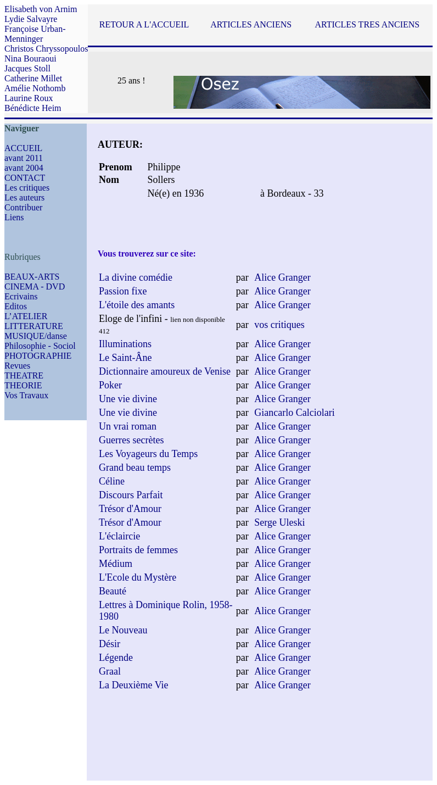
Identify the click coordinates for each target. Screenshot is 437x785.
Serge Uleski (279, 522)
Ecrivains (20, 296)
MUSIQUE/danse (35, 336)
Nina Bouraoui (30, 58)
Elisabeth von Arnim (40, 9)
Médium (115, 563)
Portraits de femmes (138, 549)
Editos (15, 306)
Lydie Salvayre (30, 19)
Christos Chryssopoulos (46, 48)
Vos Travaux (26, 395)
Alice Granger (282, 277)
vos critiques (279, 324)
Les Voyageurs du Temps (148, 453)
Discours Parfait (131, 494)
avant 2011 (23, 158)
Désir (109, 643)
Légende (116, 657)
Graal (110, 671)
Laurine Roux (28, 98)
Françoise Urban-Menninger (35, 33)
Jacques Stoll (27, 68)
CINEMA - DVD (34, 286)
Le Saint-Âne (125, 357)
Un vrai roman (127, 426)
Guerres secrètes (131, 440)
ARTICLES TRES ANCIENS (367, 24)
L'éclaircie (119, 536)
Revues (17, 365)
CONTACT (24, 177)
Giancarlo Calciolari (294, 412)
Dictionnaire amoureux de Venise (165, 371)
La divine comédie (135, 277)
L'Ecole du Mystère (137, 577)
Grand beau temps (135, 467)
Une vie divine (128, 398)
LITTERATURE (33, 326)
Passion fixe (123, 291)
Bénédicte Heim (32, 108)
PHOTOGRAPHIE (37, 355)
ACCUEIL (23, 148)
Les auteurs (24, 197)
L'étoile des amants (137, 304)
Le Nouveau (123, 630)
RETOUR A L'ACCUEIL (144, 24)
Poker (110, 385)
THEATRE (23, 375)
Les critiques (26, 187)
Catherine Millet (33, 78)
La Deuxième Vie (134, 685)
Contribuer (23, 207)
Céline (112, 481)
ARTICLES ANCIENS (251, 24)
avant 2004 (23, 167)
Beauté (112, 591)
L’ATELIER (26, 316)
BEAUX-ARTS (31, 276)
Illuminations (125, 343)
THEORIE (23, 385)
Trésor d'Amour (130, 508)
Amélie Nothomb (35, 88)
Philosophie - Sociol (40, 345)
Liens (14, 217)
